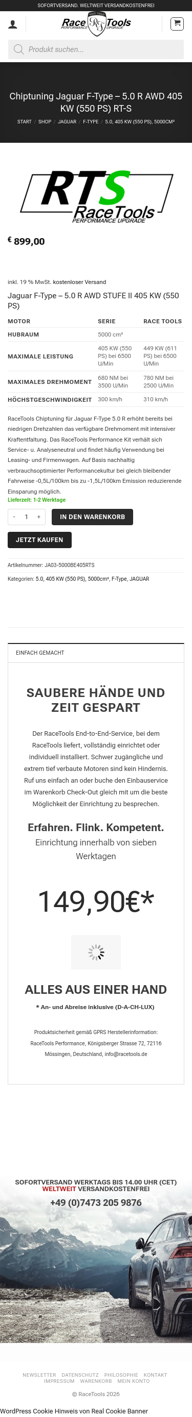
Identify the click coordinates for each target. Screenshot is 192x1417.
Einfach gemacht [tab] (40, 653)
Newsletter (39, 1375)
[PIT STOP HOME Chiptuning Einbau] (95, 952)
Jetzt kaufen (39, 540)
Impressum (59, 1381)
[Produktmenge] (26, 517)
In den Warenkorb (92, 517)
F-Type (90, 121)
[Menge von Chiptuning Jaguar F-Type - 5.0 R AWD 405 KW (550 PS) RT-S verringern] (14, 517)
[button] (177, 24)
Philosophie (121, 1375)
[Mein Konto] (13, 24)
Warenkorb (96, 1381)
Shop (44, 121)
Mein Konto (134, 1381)
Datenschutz (80, 1375)
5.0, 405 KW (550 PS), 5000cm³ (140, 121)
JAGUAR (67, 121)
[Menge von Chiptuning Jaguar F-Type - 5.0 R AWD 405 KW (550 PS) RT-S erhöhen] (39, 517)
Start (24, 121)
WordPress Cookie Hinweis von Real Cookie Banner (74, 1411)
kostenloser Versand (79, 282)
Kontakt (155, 1375)
